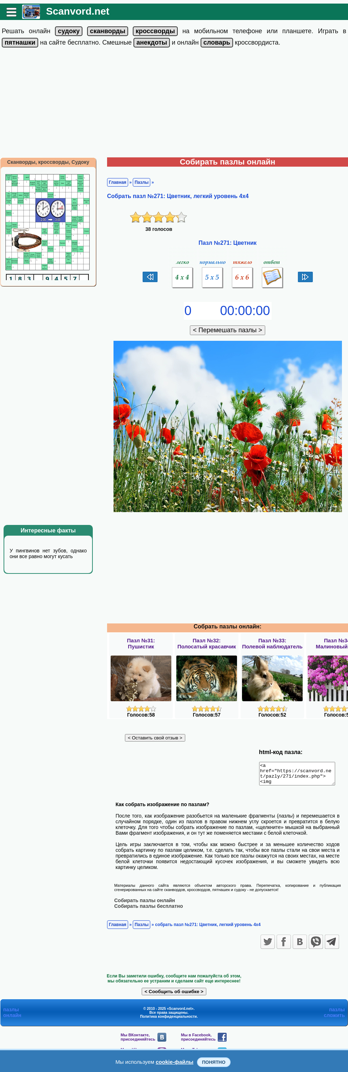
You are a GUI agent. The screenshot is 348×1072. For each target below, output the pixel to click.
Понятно (214, 1062)
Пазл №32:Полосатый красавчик (206, 643)
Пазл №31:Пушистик (141, 643)
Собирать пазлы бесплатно (148, 910)
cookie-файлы (174, 1062)
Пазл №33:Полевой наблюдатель (272, 643)
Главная (117, 182)
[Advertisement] (174, 104)
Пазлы (141, 182)
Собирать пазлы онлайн (144, 904)
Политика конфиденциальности (168, 1020)
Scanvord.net (77, 11)
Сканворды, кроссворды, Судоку (48, 162)
